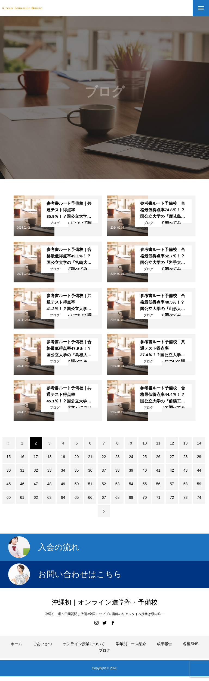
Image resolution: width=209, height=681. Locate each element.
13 (185, 443)
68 (117, 497)
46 (22, 484)
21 (90, 457)
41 (158, 470)
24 (131, 457)
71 (158, 497)
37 (104, 470)
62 (36, 497)
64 (63, 497)
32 (36, 470)
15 (9, 457)
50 (77, 484)
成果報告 (164, 644)
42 (172, 470)
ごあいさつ (42, 644)
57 (172, 484)
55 (145, 484)
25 (145, 457)
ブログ (55, 223)
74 (199, 497)
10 (145, 443)
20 (77, 457)
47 (36, 484)
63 (49, 497)
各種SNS (190, 644)
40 (145, 470)
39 (131, 470)
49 (63, 484)
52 (104, 484)
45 (9, 484)
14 (199, 443)
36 (90, 470)
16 (22, 457)
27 (172, 457)
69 (131, 497)
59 (199, 484)
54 (131, 484)
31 (22, 470)
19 (63, 457)
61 (22, 497)
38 (117, 470)
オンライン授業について (84, 644)
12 (172, 443)
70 (145, 497)
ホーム (16, 644)
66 (90, 497)
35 (77, 470)
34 (63, 470)
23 (117, 457)
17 (36, 457)
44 (199, 470)
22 (104, 457)
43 (185, 470)
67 (104, 497)
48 (49, 484)
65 (77, 497)
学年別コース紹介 (131, 644)
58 (185, 484)
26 (158, 457)
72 (172, 497)
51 (90, 484)
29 (199, 457)
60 (9, 497)
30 (9, 470)
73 (185, 497)
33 (49, 470)
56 (158, 484)
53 (117, 484)
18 (49, 457)
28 (185, 457)
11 (158, 443)
